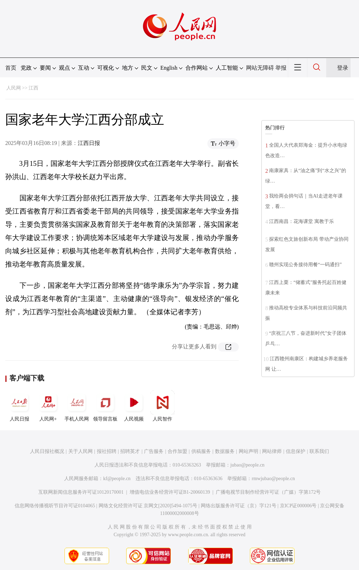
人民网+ (48, 406)
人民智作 (162, 406)
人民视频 (134, 406)
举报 (281, 68)
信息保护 (295, 451)
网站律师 (272, 451)
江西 (33, 88)
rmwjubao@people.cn (273, 478)
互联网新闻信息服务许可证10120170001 (81, 492)
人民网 (13, 88)
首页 (10, 68)
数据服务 (225, 451)
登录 (342, 68)
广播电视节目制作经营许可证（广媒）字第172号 (268, 492)
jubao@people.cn (247, 465)
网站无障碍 (260, 68)
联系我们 (319, 451)
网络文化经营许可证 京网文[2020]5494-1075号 (148, 505)
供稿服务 (201, 451)
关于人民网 (80, 451)
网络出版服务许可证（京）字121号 (238, 505)
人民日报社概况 (47, 451)
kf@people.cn (117, 478)
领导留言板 (105, 406)
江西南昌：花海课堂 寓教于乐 (301, 221)
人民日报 (19, 406)
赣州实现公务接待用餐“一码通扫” (305, 264)
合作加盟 (177, 451)
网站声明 (248, 451)
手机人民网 (76, 406)
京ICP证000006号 (298, 505)
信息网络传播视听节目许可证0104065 (55, 505)
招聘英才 (130, 451)
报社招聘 (106, 451)
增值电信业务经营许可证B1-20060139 (170, 492)
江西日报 (89, 143)
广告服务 (153, 451)
